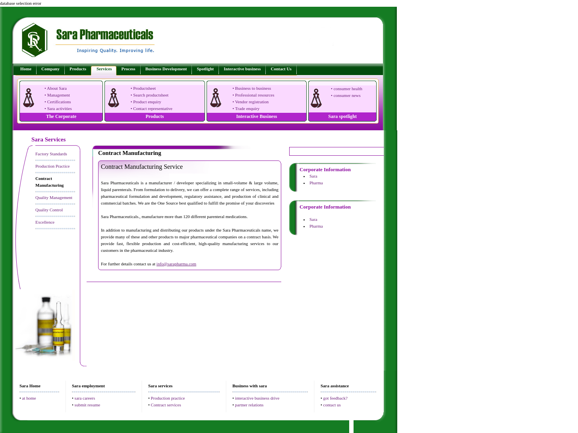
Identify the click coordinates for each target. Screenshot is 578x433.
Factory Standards (51, 153)
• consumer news (346, 95)
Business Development (166, 68)
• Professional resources (253, 95)
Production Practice (52, 166)
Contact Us (281, 68)
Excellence (44, 222)
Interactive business (242, 68)
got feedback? (335, 398)
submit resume (87, 404)
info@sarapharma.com (176, 263)
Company (50, 68)
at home (29, 398)
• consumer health (346, 88)
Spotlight (205, 68)
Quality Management (53, 197)
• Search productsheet (149, 95)
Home (25, 68)
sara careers (85, 398)
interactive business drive (257, 398)
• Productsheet (143, 88)
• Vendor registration (250, 101)
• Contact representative (151, 108)
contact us (332, 404)
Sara (313, 176)
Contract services (166, 404)
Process (128, 68)
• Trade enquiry (245, 108)
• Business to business (251, 88)
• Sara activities (58, 108)
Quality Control (49, 209)
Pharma (316, 182)
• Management (57, 95)
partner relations (249, 404)
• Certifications (57, 101)
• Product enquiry (146, 101)
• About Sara (55, 88)
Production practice (168, 398)
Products (78, 68)
